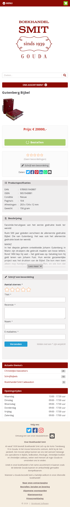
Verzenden (16, 344)
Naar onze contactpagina (35, 483)
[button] (65, 3)
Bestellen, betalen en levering (35, 486)
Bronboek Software (40, 503)
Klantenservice (35, 494)
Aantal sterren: (12, 284)
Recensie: (9, 304)
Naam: (7, 321)
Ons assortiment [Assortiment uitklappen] (33, 84)
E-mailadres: (10, 331)
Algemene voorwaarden (35, 490)
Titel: (6, 294)
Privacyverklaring (35, 498)
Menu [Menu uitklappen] (9, 3)
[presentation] (21, 353)
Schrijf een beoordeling (35, 165)
